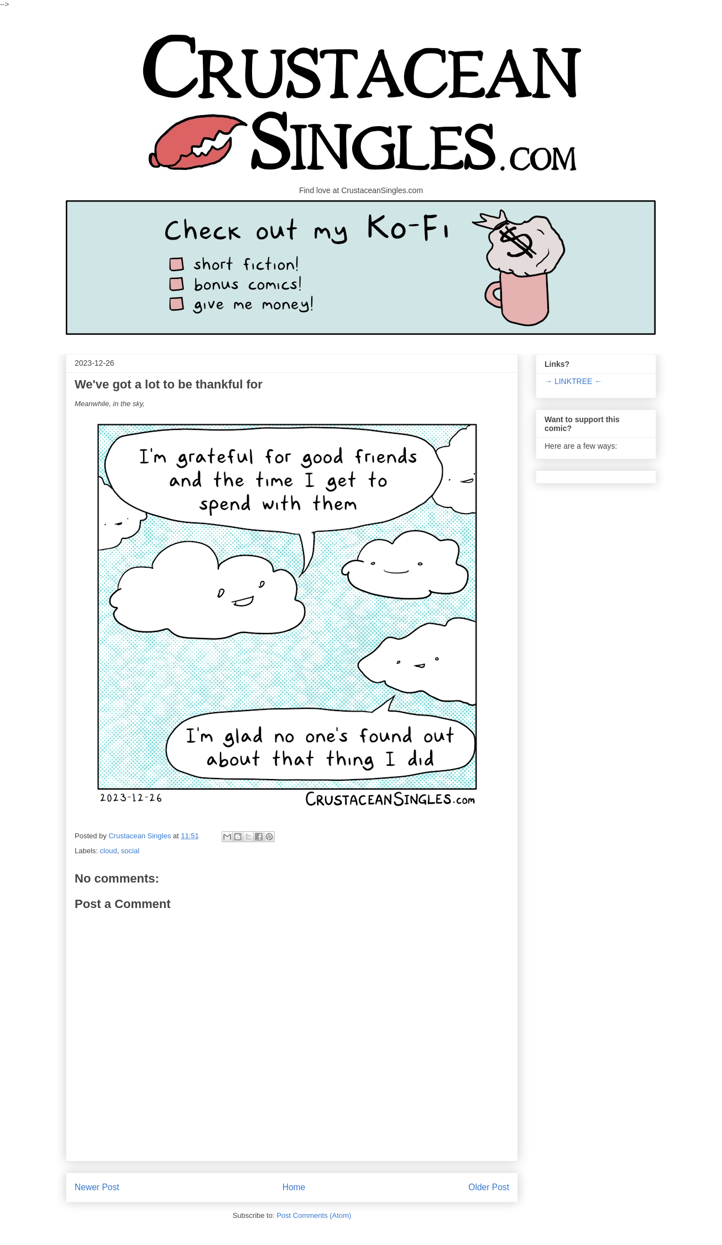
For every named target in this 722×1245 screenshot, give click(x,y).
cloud (108, 851)
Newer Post (97, 1187)
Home (294, 1187)
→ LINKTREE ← (573, 381)
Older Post (488, 1187)
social (130, 851)
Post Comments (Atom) (313, 1215)
